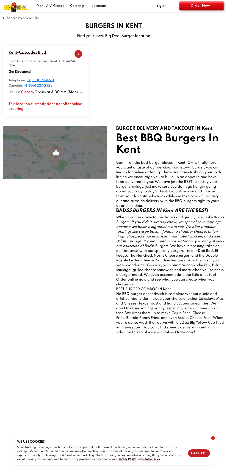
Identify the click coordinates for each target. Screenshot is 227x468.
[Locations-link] (99, 6)
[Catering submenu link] (78, 6)
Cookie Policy (151, 459)
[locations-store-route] (27, 52)
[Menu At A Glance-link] (51, 6)
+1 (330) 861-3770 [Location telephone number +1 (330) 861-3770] (40, 80)
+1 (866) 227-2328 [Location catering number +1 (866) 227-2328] (38, 85)
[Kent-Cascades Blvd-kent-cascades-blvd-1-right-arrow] (78, 54)
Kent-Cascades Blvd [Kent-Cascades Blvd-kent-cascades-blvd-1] (27, 53)
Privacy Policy (126, 459)
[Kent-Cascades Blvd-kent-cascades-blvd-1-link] (78, 54)
